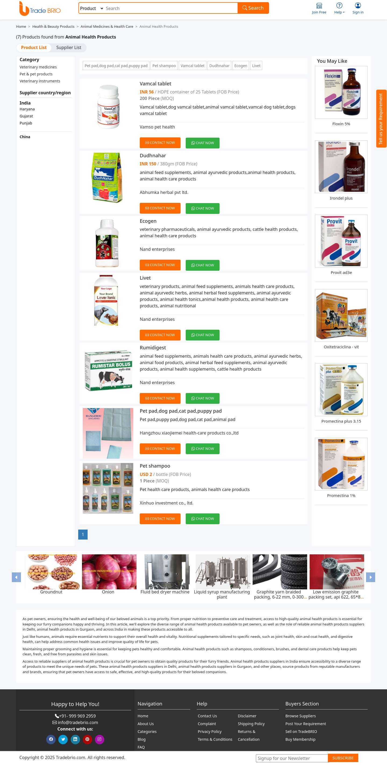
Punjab (26, 123)
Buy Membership (300, 739)
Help (339, 8)
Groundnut (51, 592)
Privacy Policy (209, 731)
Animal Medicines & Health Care (107, 26)
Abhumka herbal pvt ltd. (164, 192)
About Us (146, 723)
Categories (147, 731)
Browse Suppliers (300, 715)
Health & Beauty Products (53, 26)
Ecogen (240, 65)
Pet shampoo (164, 65)
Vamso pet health (157, 127)
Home (21, 26)
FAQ (141, 747)
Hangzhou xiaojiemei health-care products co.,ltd (189, 433)
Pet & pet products (36, 73)
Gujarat (26, 116)
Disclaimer (247, 715)
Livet (256, 65)
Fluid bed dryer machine (165, 592)
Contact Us (207, 715)
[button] (16, 577)
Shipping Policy (251, 723)
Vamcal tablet (193, 65)
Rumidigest (153, 347)
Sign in (358, 8)
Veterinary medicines (38, 66)
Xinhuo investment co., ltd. (167, 503)
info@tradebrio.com (78, 722)
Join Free (319, 8)
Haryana (27, 109)
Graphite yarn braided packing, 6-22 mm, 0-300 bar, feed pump (278, 597)
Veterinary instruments (40, 81)
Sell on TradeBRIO (301, 731)
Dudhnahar (219, 65)
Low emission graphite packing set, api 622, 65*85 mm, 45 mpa (336, 597)
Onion (108, 592)
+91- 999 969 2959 (77, 716)
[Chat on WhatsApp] (205, 140)
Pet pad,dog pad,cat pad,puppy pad (116, 65)
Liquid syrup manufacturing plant (222, 594)
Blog (142, 739)
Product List (33, 47)
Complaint (207, 723)
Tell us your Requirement (381, 119)
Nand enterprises (157, 249)
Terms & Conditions (215, 739)
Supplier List (68, 47)
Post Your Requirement (305, 723)
